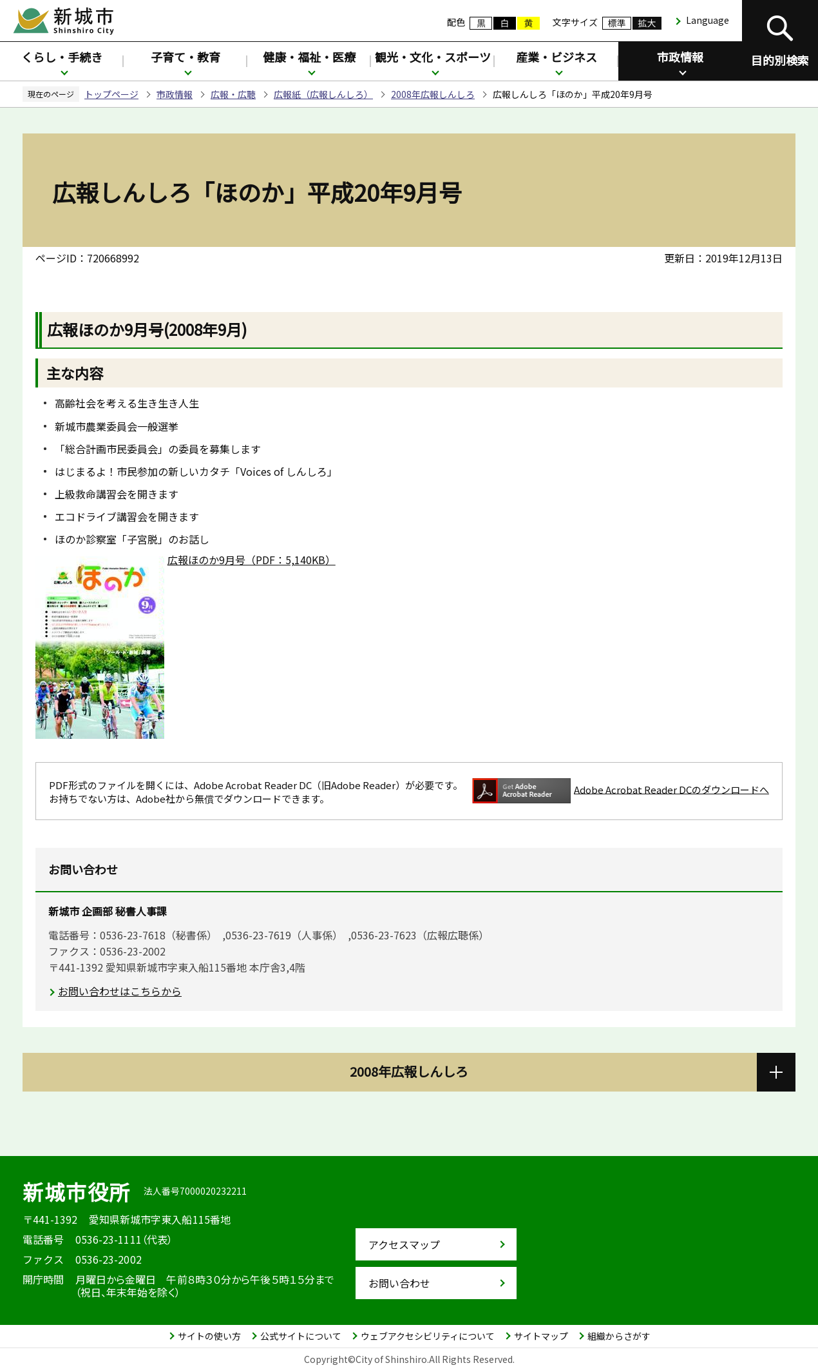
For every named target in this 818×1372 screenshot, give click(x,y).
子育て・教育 (185, 56)
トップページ (111, 94)
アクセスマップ (404, 1244)
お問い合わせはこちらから (120, 991)
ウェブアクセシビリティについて (428, 1335)
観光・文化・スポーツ (433, 56)
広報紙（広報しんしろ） (323, 94)
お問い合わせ (399, 1283)
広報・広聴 (233, 94)
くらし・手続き (61, 56)
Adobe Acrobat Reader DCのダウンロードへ (620, 790)
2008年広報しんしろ (433, 94)
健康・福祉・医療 (309, 56)
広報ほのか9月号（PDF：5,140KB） (251, 559)
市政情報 (680, 56)
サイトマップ (541, 1335)
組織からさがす (619, 1335)
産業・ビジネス (556, 56)
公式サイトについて (300, 1335)
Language (707, 20)
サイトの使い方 (209, 1335)
